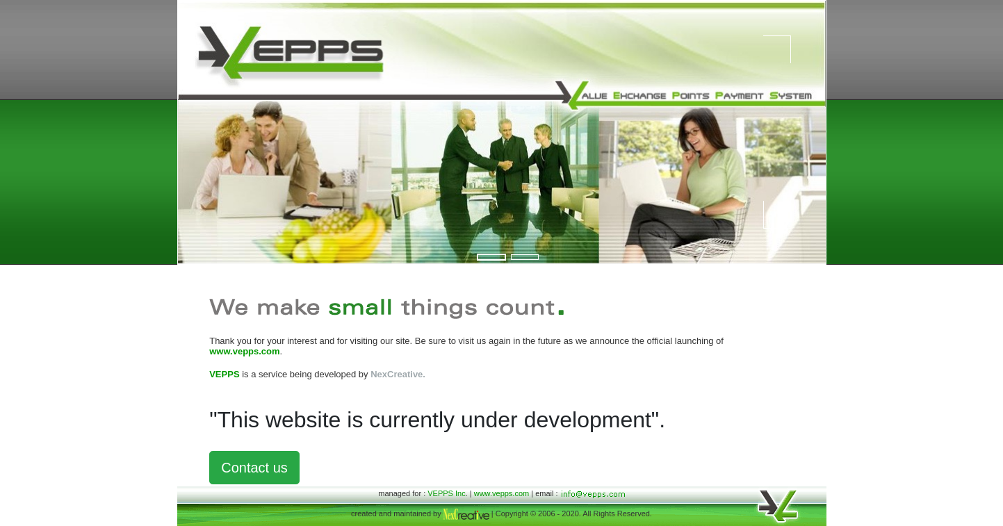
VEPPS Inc (446, 493)
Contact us (254, 467)
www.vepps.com (501, 493)
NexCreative (396, 374)
